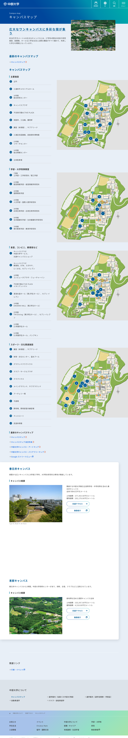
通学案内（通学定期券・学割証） (99, 697)
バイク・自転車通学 (56, 700)
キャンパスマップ (18, 62)
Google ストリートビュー (21, 457)
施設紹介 (77, 510)
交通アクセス (77, 504)
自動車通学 (15, 700)
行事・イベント (17, 670)
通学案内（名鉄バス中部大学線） (62, 697)
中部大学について (18, 713)
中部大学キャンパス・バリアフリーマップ (27, 452)
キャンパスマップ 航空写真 (21, 442)
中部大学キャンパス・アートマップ (25, 447)
